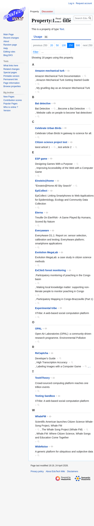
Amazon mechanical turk (49, 70)
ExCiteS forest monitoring (50, 270)
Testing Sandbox (45, 395)
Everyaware (42, 230)
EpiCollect (41, 190)
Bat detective (43, 103)
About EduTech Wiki (55, 471)
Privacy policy (37, 471)
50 (57, 45)
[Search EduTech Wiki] (83, 18)
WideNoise (41, 446)
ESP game (41, 158)
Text (61, 29)
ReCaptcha (41, 353)
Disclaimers (72, 471)
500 (78, 45)
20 (51, 45)
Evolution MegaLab (46, 252)
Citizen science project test (51, 142)
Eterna (39, 212)
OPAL (38, 328)
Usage (41, 36)
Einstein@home (44, 180)
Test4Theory (42, 377)
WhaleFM (40, 416)
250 (71, 45)
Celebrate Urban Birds (48, 128)
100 (64, 45)
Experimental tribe (46, 308)
